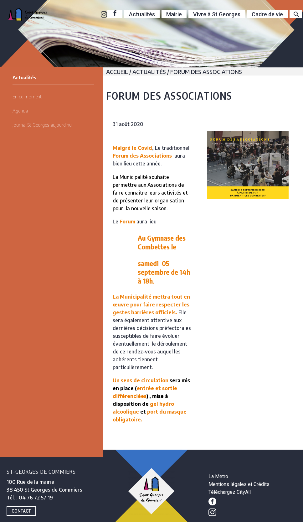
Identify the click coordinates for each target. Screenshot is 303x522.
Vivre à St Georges (216, 14)
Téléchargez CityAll (229, 492)
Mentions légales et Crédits (239, 484)
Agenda (20, 110)
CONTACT (21, 511)
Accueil (117, 71)
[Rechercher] (296, 14)
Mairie (174, 14)
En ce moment (27, 96)
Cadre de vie (267, 14)
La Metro (218, 476)
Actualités (142, 14)
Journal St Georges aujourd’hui (43, 125)
